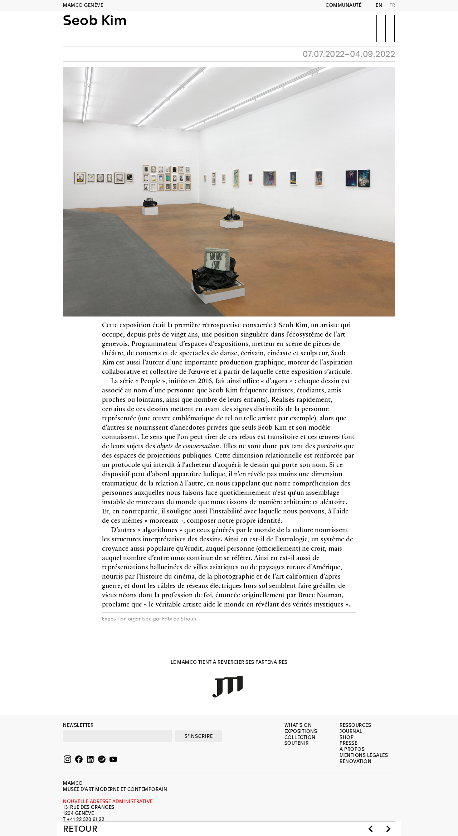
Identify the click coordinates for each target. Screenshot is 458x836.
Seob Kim (95, 27)
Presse (348, 743)
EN (379, 5)
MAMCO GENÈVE (83, 5)
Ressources (355, 725)
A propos (352, 749)
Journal (351, 731)
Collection (300, 737)
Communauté (343, 5)
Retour (80, 829)
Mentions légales (364, 755)
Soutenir (296, 743)
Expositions (300, 731)
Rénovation (355, 761)
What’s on (298, 725)
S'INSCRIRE (199, 736)
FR (392, 5)
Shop (347, 737)
